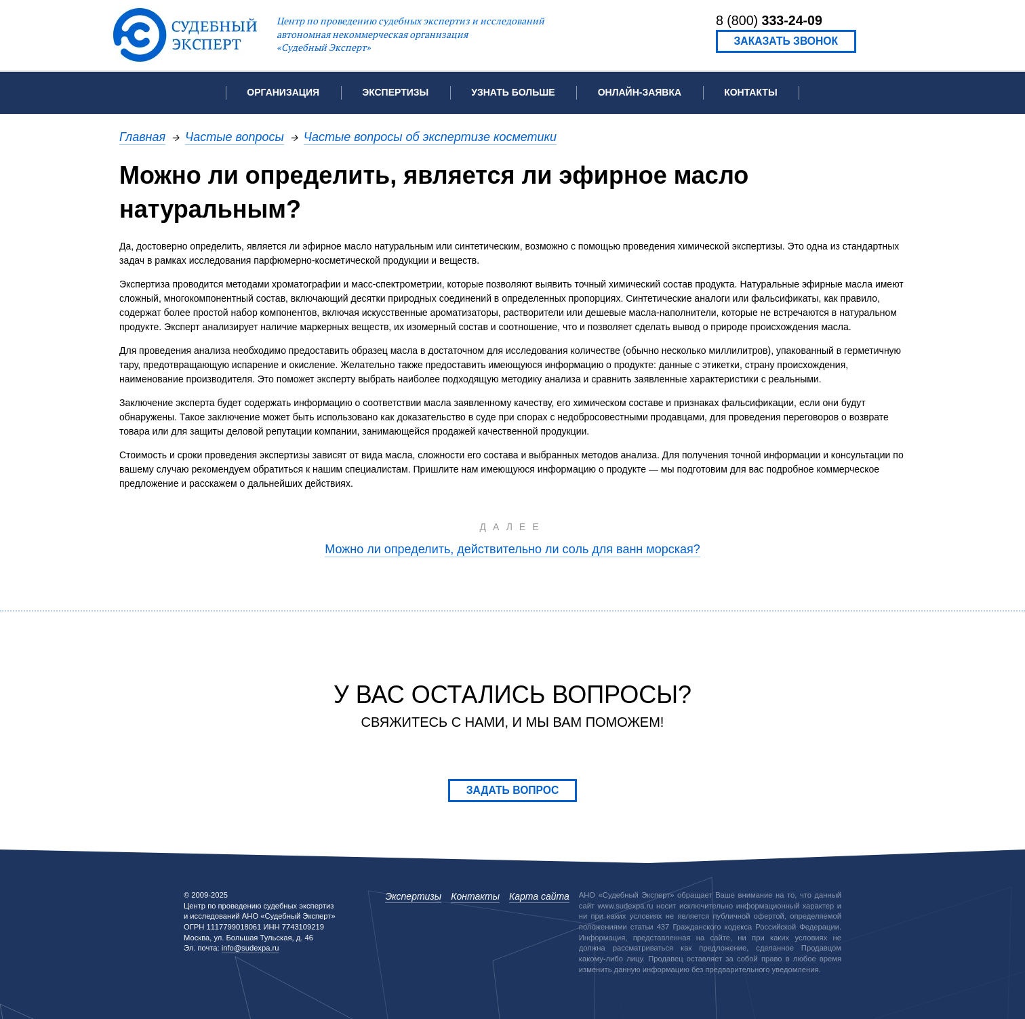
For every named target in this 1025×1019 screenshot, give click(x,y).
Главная (142, 136)
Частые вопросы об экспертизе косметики (430, 136)
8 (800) (769, 20)
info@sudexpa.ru (250, 948)
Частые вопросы (234, 136)
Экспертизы (413, 896)
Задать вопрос (512, 790)
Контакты (750, 92)
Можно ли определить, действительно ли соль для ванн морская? (512, 549)
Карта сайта (539, 896)
